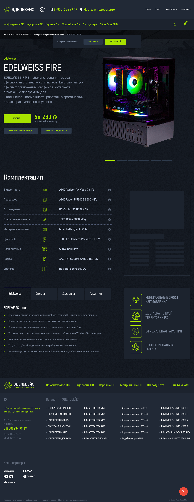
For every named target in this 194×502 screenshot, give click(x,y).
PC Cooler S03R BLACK (73, 209)
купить (17, 118)
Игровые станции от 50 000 (134, 408)
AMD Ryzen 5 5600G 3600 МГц (78, 199)
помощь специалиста (56, 131)
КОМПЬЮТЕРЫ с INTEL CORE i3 (174, 408)
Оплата (40, 293)
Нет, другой (115, 41)
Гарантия (95, 293)
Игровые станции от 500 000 (135, 432)
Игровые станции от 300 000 (135, 426)
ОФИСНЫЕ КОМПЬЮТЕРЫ (59, 414)
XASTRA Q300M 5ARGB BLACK (78, 259)
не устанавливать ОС (72, 268)
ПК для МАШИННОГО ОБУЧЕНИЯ (175, 438)
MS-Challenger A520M (73, 229)
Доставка (68, 293)
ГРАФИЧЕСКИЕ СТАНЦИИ (59, 408)
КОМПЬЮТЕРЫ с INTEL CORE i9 (174, 426)
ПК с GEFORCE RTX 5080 (94, 426)
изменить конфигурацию (20, 131)
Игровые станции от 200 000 (135, 420)
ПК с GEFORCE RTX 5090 (94, 432)
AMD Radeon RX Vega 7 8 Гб (76, 189)
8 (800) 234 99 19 (15, 428)
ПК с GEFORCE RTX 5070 (94, 420)
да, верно (93, 41)
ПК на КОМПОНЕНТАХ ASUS (96, 438)
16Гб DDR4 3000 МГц (72, 219)
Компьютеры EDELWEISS (20, 34)
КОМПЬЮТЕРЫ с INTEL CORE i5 (174, 414)
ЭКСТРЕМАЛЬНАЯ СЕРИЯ (59, 426)
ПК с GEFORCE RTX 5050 (94, 408)
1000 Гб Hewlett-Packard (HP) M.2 (80, 239)
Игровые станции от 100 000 (135, 414)
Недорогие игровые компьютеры (49, 34)
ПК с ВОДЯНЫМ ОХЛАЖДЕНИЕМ (175, 432)
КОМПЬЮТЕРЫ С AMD (57, 432)
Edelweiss (15, 293)
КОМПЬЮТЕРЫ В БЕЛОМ (59, 420)
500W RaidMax (68, 249)
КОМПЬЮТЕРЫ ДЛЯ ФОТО (59, 438)
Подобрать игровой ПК (132, 438)
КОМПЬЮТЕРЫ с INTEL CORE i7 (174, 420)
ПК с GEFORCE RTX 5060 (94, 414)
